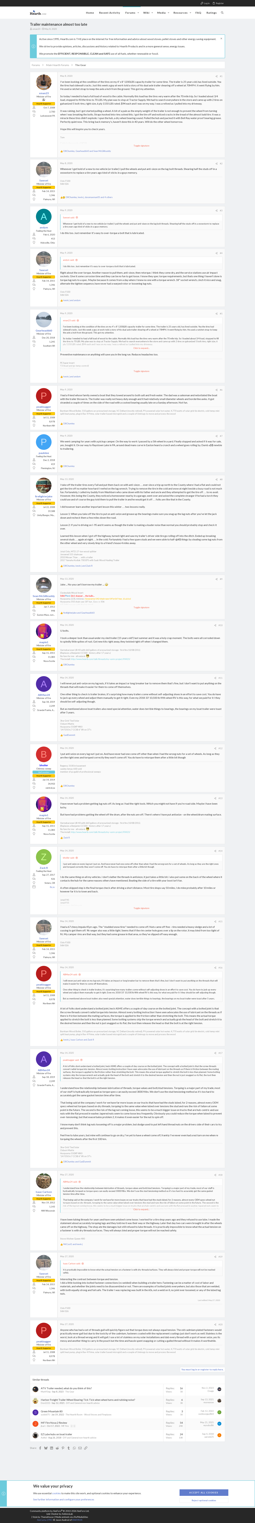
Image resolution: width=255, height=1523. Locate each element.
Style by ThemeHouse (43, 1517)
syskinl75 (45, 1414)
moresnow (209, 1402)
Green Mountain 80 (51, 1411)
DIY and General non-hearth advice (83, 1403)
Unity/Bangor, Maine (46, 515)
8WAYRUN (77, 1520)
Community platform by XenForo (59, 1511)
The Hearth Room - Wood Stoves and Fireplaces (88, 1414)
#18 (220, 1175)
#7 (221, 436)
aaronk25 (209, 1437)
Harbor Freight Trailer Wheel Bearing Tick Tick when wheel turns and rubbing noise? (88, 1399)
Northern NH (49, 425)
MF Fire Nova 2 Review (54, 1422)
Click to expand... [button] (141, 348)
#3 (221, 210)
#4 (221, 253)
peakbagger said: (71, 1060)
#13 (220, 798)
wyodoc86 (208, 1425)
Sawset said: (69, 217)
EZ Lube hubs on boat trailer (56, 1434)
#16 (220, 967)
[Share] (216, 76)
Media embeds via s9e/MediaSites (71, 1517)
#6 (221, 390)
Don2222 (45, 1403)
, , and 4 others (89, 197)
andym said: (68, 260)
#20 (220, 1324)
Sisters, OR (50, 883)
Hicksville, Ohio (47, 242)
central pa (50, 788)
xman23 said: (69, 320)
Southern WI (49, 345)
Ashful (44, 1437)
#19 (220, 1256)
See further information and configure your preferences (63, 1499)
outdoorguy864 (206, 1414)
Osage (211, 1391)
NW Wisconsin (48, 1210)
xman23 (36, 29)
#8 (221, 479)
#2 (221, 163)
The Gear (69, 1391)
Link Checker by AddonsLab (60, 1514)
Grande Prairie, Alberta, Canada (52, 710)
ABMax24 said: (70, 974)
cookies (56, 1493)
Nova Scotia (49, 661)
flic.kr (52, 887)
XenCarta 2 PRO (45, 1520)
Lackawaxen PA (47, 115)
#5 (221, 313)
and (72, 300)
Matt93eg (45, 1391)
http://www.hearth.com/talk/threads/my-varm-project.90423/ (100, 659)
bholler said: (68, 857)
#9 (221, 579)
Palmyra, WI (49, 199)
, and (87, 151)
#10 (220, 625)
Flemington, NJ (48, 468)
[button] (138, 13)
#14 (220, 851)
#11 (220, 678)
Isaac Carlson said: (72, 1263)
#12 (220, 748)
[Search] (222, 12)
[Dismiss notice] (221, 39)
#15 (220, 921)
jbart (43, 1426)
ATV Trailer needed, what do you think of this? (66, 1388)
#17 (220, 1053)
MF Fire (65, 1426)
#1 (221, 76)
